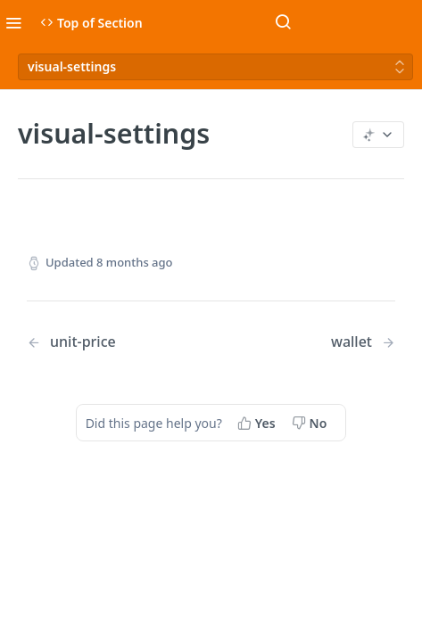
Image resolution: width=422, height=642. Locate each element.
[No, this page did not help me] (311, 422)
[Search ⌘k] (282, 22)
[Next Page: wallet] (363, 341)
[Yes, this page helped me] (258, 422)
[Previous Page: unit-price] (106, 341)
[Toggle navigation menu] (13, 22)
